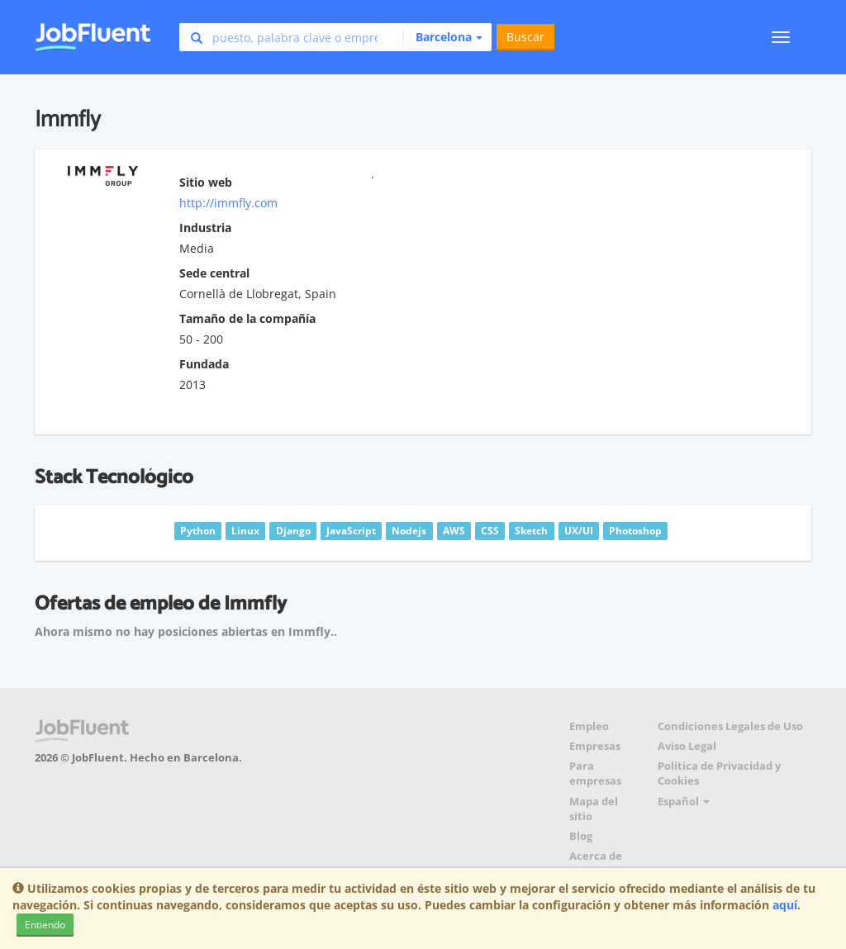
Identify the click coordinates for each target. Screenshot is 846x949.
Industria (205, 227)
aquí (784, 905)
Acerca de (595, 856)
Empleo (589, 726)
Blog (580, 836)
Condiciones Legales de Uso (730, 726)
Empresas (594, 746)
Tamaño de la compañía (247, 318)
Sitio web (205, 182)
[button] (442, 37)
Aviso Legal (687, 746)
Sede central (214, 273)
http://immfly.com (228, 203)
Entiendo (45, 925)
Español (684, 802)
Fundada (204, 364)
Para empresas (595, 773)
